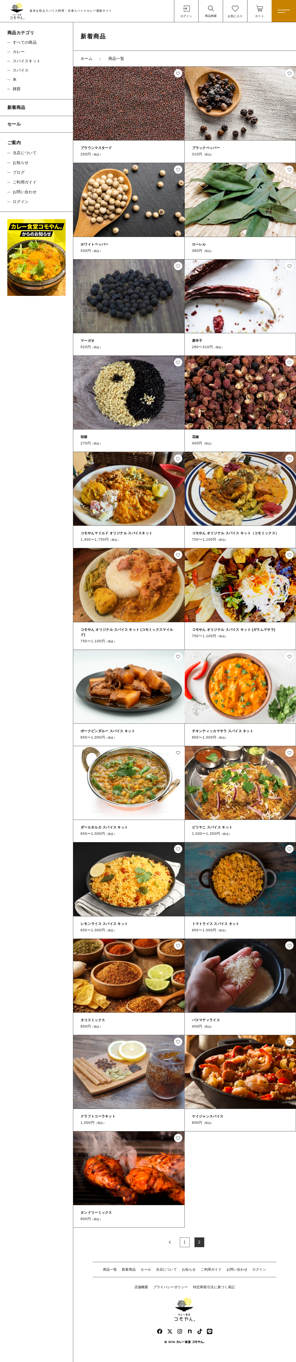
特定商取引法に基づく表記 (214, 1287)
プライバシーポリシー (170, 1287)
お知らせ (189, 1269)
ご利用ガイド (211, 1269)
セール (146, 1269)
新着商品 (129, 1269)
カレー (19, 52)
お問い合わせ (236, 1269)
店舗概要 (141, 1287)
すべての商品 (25, 42)
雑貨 (17, 89)
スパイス (21, 70)
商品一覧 (110, 1269)
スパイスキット (27, 61)
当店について (166, 1269)
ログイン (259, 1269)
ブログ (19, 172)
